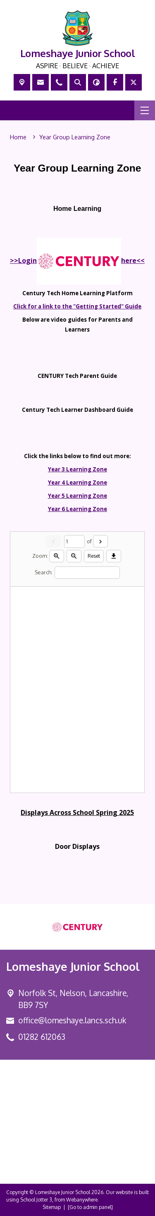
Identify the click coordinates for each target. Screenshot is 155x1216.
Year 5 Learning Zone (77, 495)
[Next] (100, 541)
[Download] (114, 556)
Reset (94, 556)
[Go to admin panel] (90, 1207)
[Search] (87, 572)
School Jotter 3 (36, 1200)
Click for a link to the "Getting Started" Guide (78, 306)
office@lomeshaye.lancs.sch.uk (72, 1020)
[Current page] (74, 541)
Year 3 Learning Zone (77, 469)
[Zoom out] (74, 556)
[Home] (18, 137)
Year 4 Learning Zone (77, 482)
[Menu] (144, 110)
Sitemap (52, 1207)
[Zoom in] (57, 556)
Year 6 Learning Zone (77, 509)
